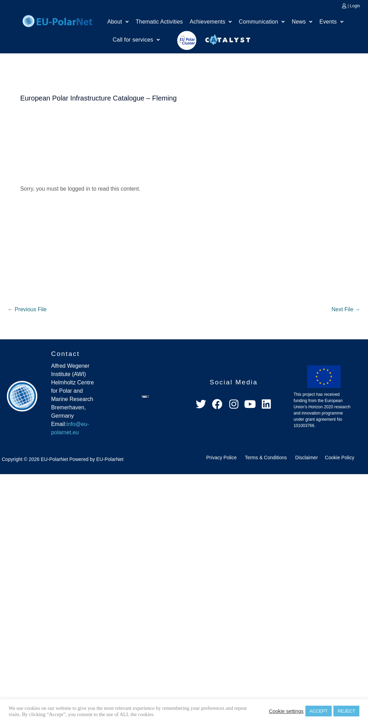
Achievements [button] (211, 22)
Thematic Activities (159, 22)
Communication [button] (262, 22)
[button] (118, 22)
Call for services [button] (136, 40)
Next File (345, 309)
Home (57, 20)
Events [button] (331, 22)
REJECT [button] (346, 711)
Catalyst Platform (228, 38)
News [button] (302, 22)
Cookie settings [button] (286, 711)
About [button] (118, 22)
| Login (354, 5)
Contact (65, 353)
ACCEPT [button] (319, 711)
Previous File (27, 309)
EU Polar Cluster (182, 40)
